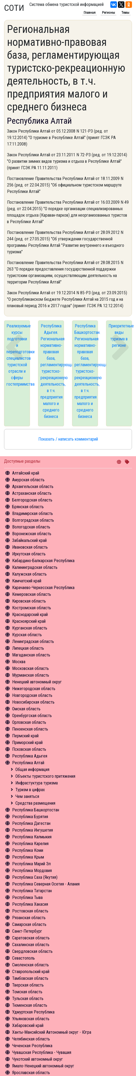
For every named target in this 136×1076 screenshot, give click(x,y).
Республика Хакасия (30, 904)
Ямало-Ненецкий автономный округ (43, 1065)
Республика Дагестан (31, 823)
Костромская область (31, 607)
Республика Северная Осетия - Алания (46, 884)
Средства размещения (35, 803)
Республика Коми (27, 850)
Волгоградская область (33, 520)
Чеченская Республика (32, 1045)
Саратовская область (31, 937)
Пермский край (25, 735)
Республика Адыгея (29, 756)
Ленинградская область (33, 641)
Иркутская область (29, 553)
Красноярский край (29, 621)
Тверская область (28, 985)
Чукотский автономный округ (37, 1059)
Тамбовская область (30, 978)
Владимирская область (32, 513)
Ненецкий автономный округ (37, 681)
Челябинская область (31, 1039)
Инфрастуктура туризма (36, 783)
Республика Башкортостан (35, 809)
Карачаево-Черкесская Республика (43, 587)
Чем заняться (27, 796)
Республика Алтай (28, 762)
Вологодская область (31, 527)
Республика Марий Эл (31, 863)
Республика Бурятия (30, 816)
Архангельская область (32, 486)
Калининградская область (34, 567)
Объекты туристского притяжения (45, 776)
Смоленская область (30, 964)
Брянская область (28, 506)
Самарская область (29, 924)
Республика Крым (28, 857)
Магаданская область (31, 655)
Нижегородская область (33, 688)
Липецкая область (28, 648)
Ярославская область (31, 1072)
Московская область (30, 668)
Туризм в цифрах (30, 789)
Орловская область (29, 722)
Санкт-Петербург (27, 931)
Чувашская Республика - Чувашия (41, 1052)
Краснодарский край (30, 614)
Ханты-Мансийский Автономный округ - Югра (51, 1032)
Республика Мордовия (32, 870)
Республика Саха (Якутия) (34, 877)
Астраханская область (32, 493)
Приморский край (27, 742)
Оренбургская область (32, 715)
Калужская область (29, 574)
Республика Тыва (27, 897)
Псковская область (29, 749)
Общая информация (32, 769)
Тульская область (27, 998)
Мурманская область (30, 675)
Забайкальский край (29, 540)
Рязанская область (29, 917)
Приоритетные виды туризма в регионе (120, 335)
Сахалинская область (30, 944)
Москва (18, 661)
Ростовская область (30, 911)
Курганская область (29, 628)
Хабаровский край (27, 1025)
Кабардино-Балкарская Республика (43, 560)
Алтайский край (25, 473)
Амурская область (28, 479)
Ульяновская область (30, 1018)
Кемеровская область (31, 594)
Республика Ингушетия (32, 830)
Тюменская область (29, 1005)
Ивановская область (30, 547)
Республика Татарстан (32, 890)
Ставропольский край (30, 971)
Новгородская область (32, 695)
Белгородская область (32, 500)
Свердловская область (32, 951)
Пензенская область (30, 729)
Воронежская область (31, 533)
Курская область (27, 634)
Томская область (27, 991)
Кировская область (29, 601)
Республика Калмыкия (32, 836)
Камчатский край (26, 580)
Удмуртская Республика (33, 1012)
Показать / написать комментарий (68, 439)
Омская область (26, 708)
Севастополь (23, 958)
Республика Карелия (30, 843)
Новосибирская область (33, 702)
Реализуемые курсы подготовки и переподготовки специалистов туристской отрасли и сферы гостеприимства (18, 355)
